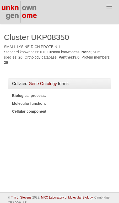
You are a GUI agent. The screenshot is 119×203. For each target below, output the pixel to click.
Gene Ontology (43, 83)
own (29, 7)
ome (29, 15)
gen (12, 15)
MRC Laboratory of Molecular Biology (67, 197)
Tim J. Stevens (21, 197)
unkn (10, 7)
